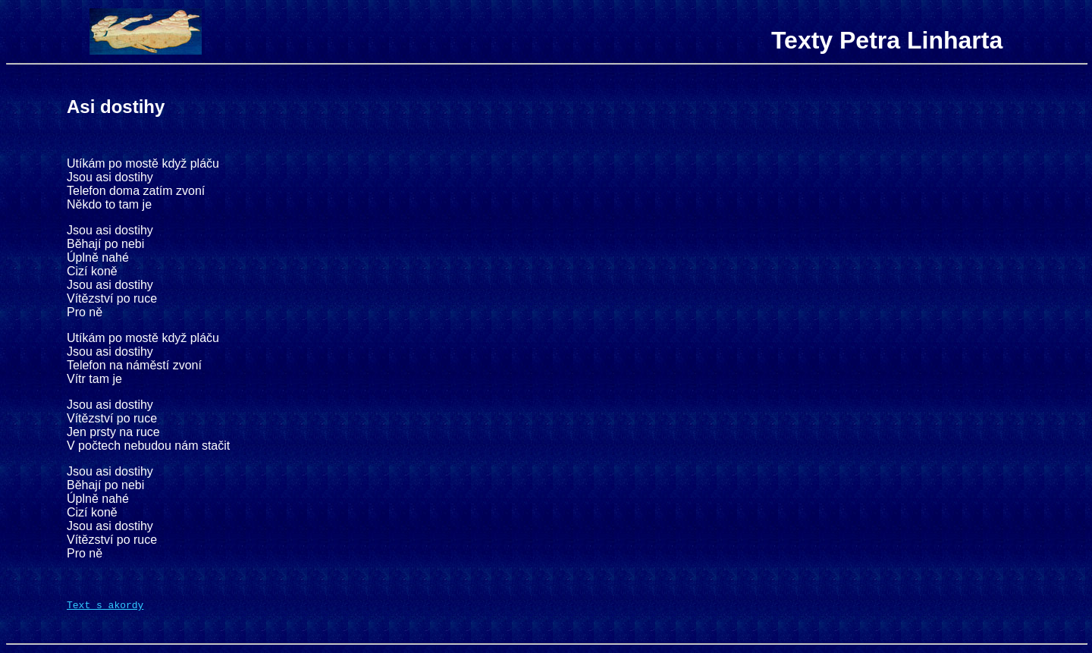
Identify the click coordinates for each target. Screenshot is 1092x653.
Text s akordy (105, 607)
